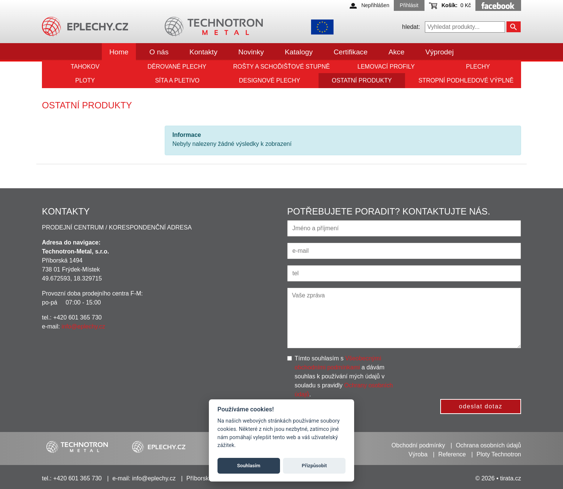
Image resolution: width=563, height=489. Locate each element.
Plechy (478, 66)
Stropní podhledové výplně (466, 80)
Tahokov (85, 66)
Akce (397, 52)
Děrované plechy (176, 66)
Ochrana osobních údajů (488, 445)
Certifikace (351, 52)
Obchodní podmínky (418, 445)
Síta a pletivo (177, 80)
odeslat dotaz (480, 406)
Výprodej (439, 52)
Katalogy (299, 52)
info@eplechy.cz (83, 326)
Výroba (417, 454)
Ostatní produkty (362, 80)
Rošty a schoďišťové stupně (281, 66)
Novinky (251, 52)
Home (118, 52)
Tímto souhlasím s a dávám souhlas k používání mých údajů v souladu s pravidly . (344, 376)
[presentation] (467, 368)
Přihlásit (409, 5)
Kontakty (203, 52)
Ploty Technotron (499, 454)
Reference (452, 454)
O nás (158, 52)
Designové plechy (269, 80)
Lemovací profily (386, 66)
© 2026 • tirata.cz (498, 478)
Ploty (85, 80)
